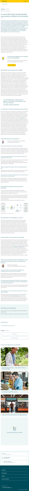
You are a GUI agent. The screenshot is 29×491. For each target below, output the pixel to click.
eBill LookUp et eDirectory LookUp (18, 246)
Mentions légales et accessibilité (23, 489)
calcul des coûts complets (14, 295)
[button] (27, 1)
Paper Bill (21, 117)
